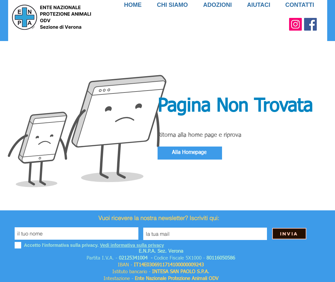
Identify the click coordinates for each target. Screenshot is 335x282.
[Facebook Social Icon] (310, 24)
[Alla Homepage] (190, 153)
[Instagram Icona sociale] (295, 24)
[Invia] (289, 233)
